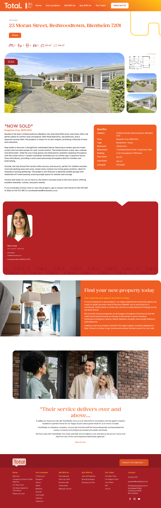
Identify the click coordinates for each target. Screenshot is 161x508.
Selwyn (38, 482)
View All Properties (88, 476)
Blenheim (39, 489)
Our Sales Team (18, 485)
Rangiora (39, 479)
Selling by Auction (65, 489)
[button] (38, 5)
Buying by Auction (88, 482)
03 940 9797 (133, 477)
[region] (80, 83)
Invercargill (40, 495)
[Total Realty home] (18, 5)
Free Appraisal (64, 476)
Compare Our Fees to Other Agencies (23, 481)
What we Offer (64, 479)
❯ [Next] (121, 82)
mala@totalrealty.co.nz (14, 255)
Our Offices (109, 482)
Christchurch (40, 476)
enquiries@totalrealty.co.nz (138, 481)
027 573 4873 (10, 252)
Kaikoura (39, 498)
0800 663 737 (119, 5)
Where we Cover (19, 494)
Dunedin (39, 492)
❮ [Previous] (8, 82)
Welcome (16, 476)
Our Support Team (111, 479)
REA (106, 485)
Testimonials (63, 485)
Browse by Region (88, 479)
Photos (15, 35)
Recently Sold (64, 482)
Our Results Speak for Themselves (20, 489)
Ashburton (39, 501)
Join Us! (107, 489)
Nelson (38, 485)
